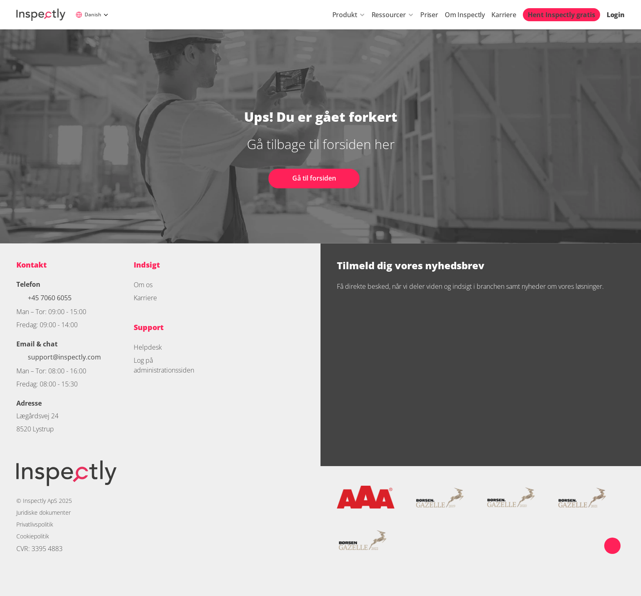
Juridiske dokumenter (43, 512)
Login (616, 14)
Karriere (503, 14)
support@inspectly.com (64, 357)
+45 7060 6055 (50, 297)
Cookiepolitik (32, 536)
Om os (143, 284)
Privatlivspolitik (34, 524)
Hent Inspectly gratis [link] (561, 14)
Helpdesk (148, 347)
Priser (429, 14)
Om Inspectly (465, 14)
